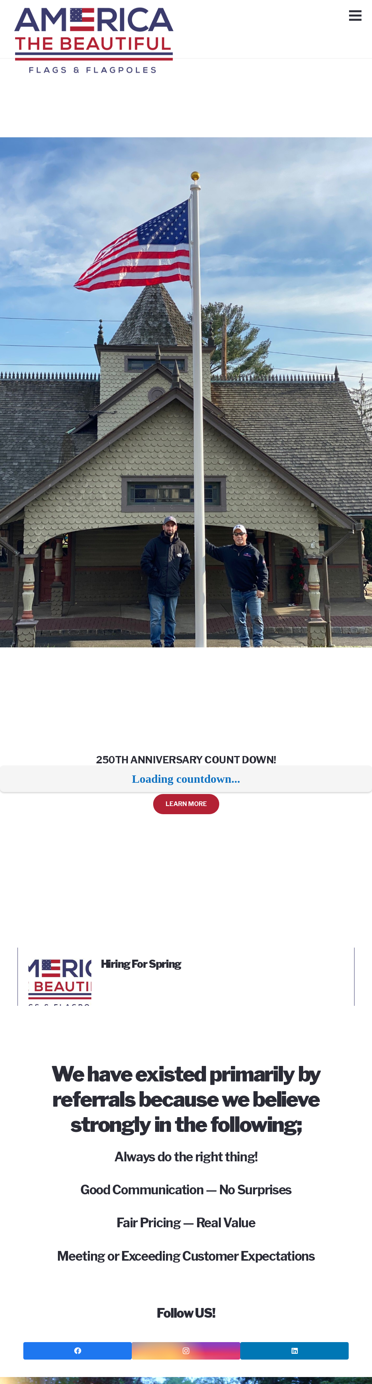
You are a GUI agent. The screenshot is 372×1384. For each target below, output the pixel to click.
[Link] (93, 17)
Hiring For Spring (141, 964)
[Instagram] (186, 1351)
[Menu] (355, 15)
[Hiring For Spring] (59, 963)
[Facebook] (77, 1351)
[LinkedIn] (294, 1351)
